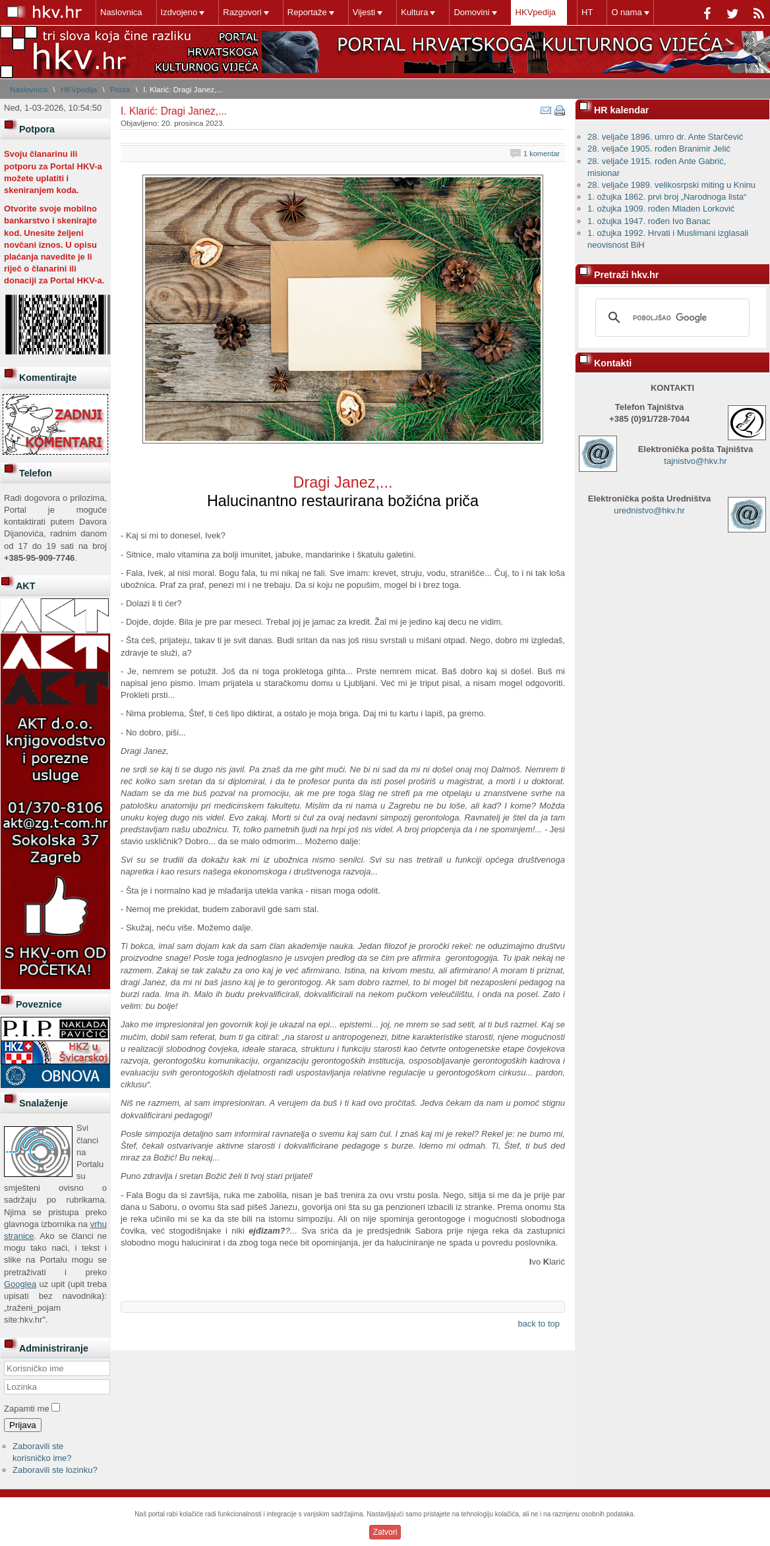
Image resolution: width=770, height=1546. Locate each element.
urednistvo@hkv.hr (649, 510)
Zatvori (385, 1532)
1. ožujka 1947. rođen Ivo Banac (648, 221)
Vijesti (364, 12)
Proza (120, 89)
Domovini (471, 12)
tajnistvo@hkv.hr (695, 461)
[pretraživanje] (670, 318)
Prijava (22, 1425)
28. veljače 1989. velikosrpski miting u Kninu (671, 185)
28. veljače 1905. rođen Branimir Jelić (658, 149)
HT (587, 12)
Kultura (414, 12)
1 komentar (541, 153)
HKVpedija (536, 12)
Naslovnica (121, 12)
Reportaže (307, 12)
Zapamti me (26, 1409)
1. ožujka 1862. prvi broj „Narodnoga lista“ (666, 197)
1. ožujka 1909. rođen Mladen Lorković (660, 209)
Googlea (20, 1284)
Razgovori (242, 12)
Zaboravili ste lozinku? (55, 1470)
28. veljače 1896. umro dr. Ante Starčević (665, 137)
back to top (539, 1324)
